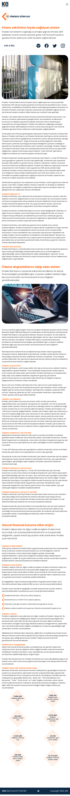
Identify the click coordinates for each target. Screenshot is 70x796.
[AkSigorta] (5, 4)
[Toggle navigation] (67, 4)
